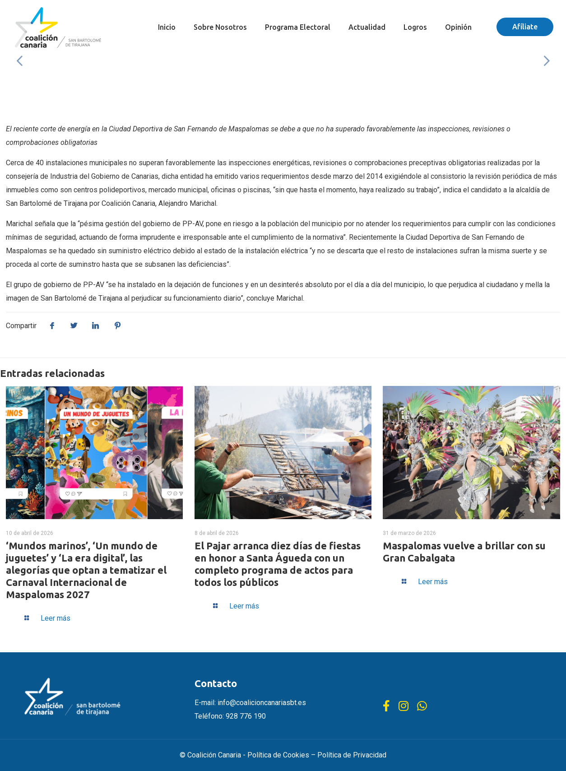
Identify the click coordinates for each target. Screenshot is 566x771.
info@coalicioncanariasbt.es (262, 702)
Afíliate (525, 27)
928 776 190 (246, 716)
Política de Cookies (278, 755)
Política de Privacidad (351, 755)
